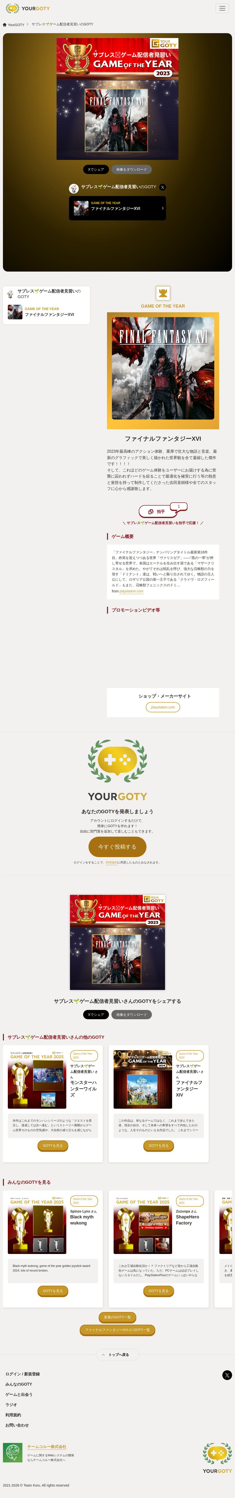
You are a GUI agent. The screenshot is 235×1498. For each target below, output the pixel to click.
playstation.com (131, 591)
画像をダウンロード (131, 169)
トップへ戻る (118, 1355)
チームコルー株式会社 (46, 1447)
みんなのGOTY (18, 1384)
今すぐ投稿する (117, 847)
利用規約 (112, 862)
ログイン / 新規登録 (22, 1374)
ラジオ (11, 1405)
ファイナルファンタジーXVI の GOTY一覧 (117, 1330)
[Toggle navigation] (222, 8)
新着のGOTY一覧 (117, 1317)
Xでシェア (96, 169)
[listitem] (162, 187)
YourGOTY (16, 25)
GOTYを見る (53, 1145)
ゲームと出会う (19, 1394)
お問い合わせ (17, 1425)
